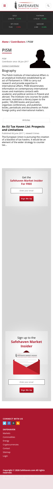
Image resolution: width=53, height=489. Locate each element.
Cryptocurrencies (11, 444)
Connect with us (13, 418)
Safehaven (9, 429)
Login (5, 456)
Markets (6, 433)
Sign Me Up (26, 199)
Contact (6, 448)
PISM (4, 58)
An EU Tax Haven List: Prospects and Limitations (23, 128)
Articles (26, 120)
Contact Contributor (10, 66)
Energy (6, 440)
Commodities (9, 437)
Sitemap (6, 452)
